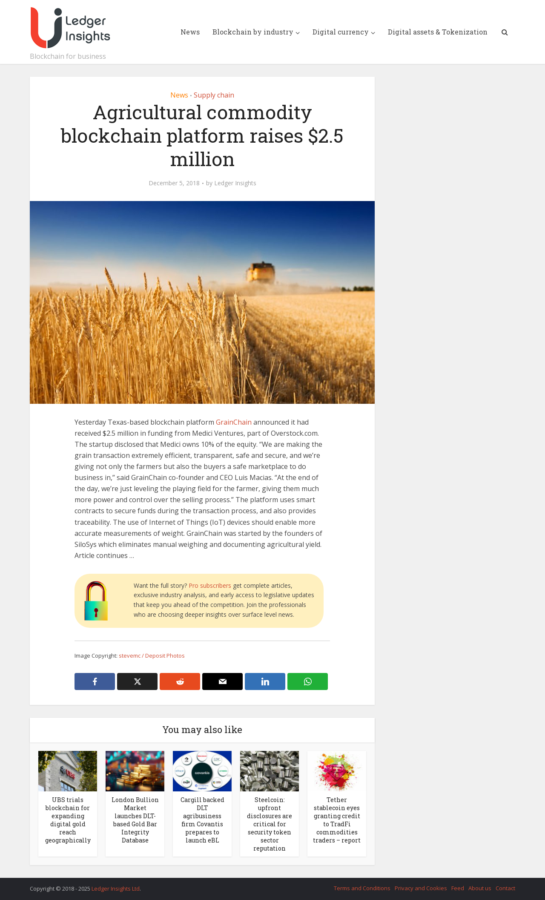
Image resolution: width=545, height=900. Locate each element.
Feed (457, 888)
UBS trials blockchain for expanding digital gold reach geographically (68, 820)
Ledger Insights (235, 183)
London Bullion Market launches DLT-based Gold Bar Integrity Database (135, 820)
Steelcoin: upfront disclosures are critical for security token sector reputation (269, 824)
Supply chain (214, 95)
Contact (505, 888)
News (190, 31)
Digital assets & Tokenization (438, 31)
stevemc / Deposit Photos (152, 655)
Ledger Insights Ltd (116, 888)
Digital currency (341, 31)
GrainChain (234, 422)
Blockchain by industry (252, 31)
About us (479, 888)
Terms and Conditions (362, 888)
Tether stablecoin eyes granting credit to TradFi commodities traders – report (337, 820)
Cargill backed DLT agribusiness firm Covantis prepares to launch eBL (202, 820)
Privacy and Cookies (421, 888)
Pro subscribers (210, 585)
